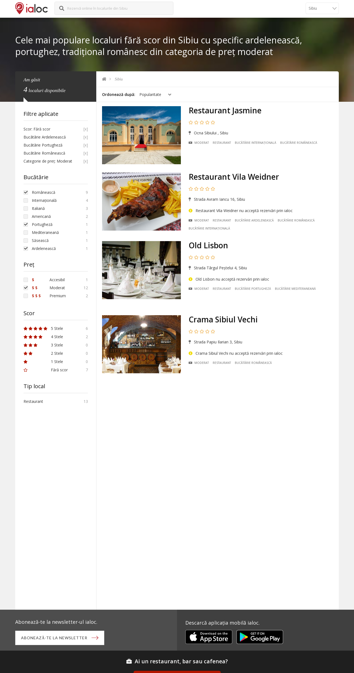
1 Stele (43, 361)
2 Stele (43, 353)
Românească (43, 192)
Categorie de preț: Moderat (48, 161)
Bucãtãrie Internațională (255, 143)
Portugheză (42, 224)
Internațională (44, 200)
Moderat (199, 143)
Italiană (38, 208)
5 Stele (43, 328)
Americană (41, 216)
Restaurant (222, 143)
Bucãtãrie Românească (298, 143)
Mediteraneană (45, 232)
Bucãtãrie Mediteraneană (295, 289)
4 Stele (43, 336)
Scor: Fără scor (37, 129)
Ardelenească (44, 248)
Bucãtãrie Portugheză (253, 289)
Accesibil (48, 279)
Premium (49, 295)
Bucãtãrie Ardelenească (254, 220)
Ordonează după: (118, 94)
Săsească (40, 240)
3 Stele (43, 345)
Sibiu (119, 79)
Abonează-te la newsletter (54, 637)
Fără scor (46, 369)
